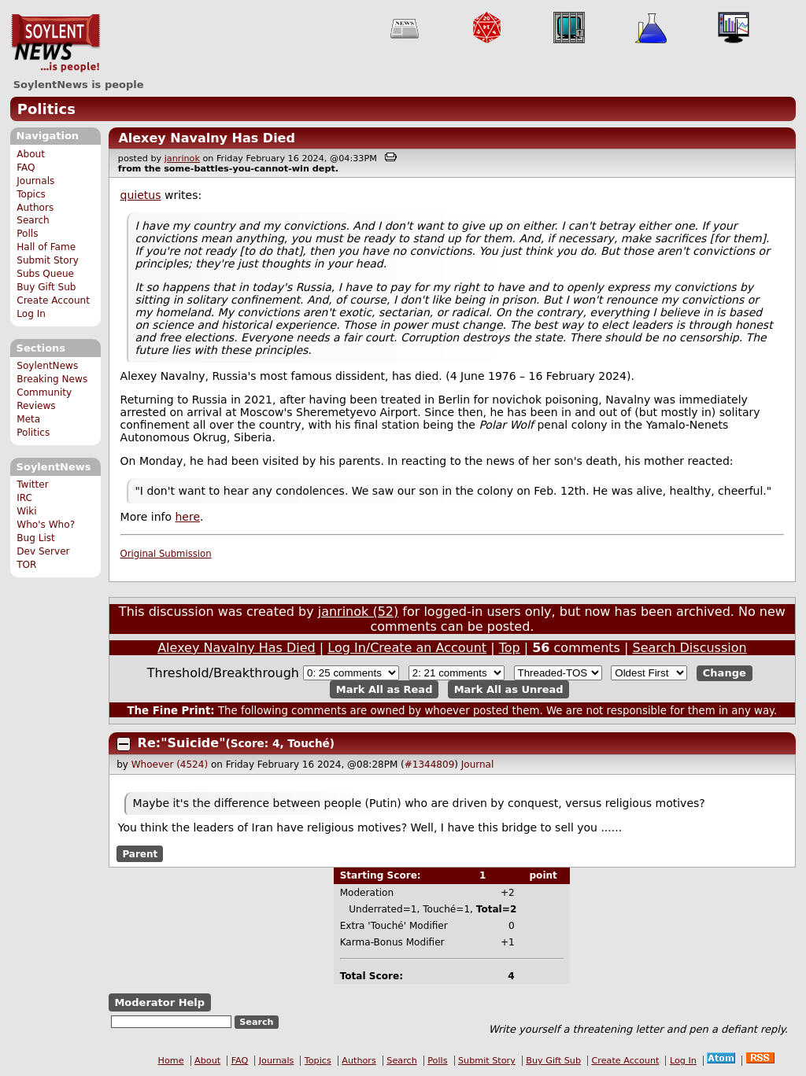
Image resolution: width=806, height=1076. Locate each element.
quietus (140, 195)
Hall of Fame (46, 246)
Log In (31, 313)
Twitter (32, 484)
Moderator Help (159, 1002)
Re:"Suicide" (182, 742)
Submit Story (48, 260)
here (187, 516)
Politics (46, 109)
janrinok (182, 158)
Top (509, 647)
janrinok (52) (358, 611)
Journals (35, 180)
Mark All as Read (384, 689)
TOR (26, 564)
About (31, 154)
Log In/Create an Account (406, 647)
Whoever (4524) (169, 764)
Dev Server (43, 551)
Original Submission (166, 553)
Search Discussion (689, 647)
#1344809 (430, 764)
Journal (477, 764)
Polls (27, 233)
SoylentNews (55, 43)
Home (171, 1061)
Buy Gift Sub (46, 287)
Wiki (26, 511)
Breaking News (52, 379)
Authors (35, 207)
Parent (139, 853)
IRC (24, 497)
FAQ (26, 167)
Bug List (36, 538)
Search (33, 220)
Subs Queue (45, 273)
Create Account (53, 300)
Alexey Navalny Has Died (206, 138)
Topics (31, 194)
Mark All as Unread (509, 689)
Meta (28, 419)
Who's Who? (46, 524)
